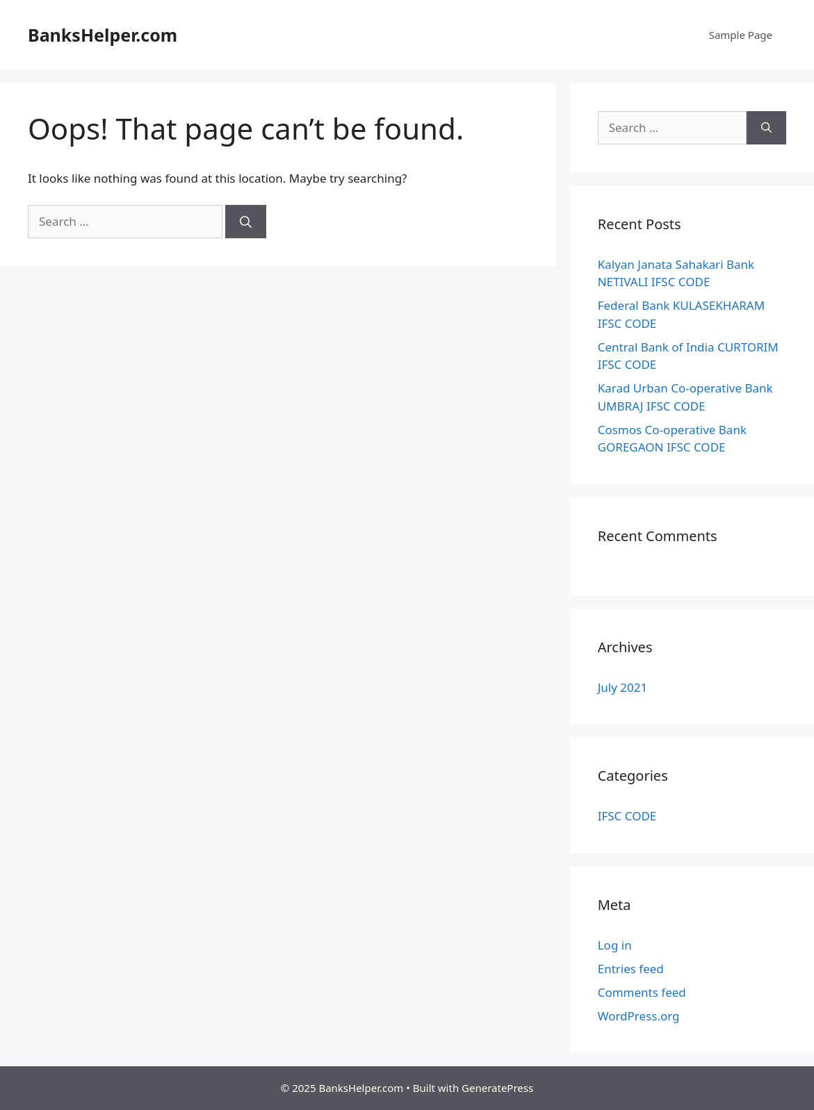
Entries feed (631, 969)
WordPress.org (639, 1016)
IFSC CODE (627, 816)
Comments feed (642, 992)
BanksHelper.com (102, 35)
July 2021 (623, 687)
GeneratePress (497, 1088)
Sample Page (740, 35)
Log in (615, 945)
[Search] (245, 221)
